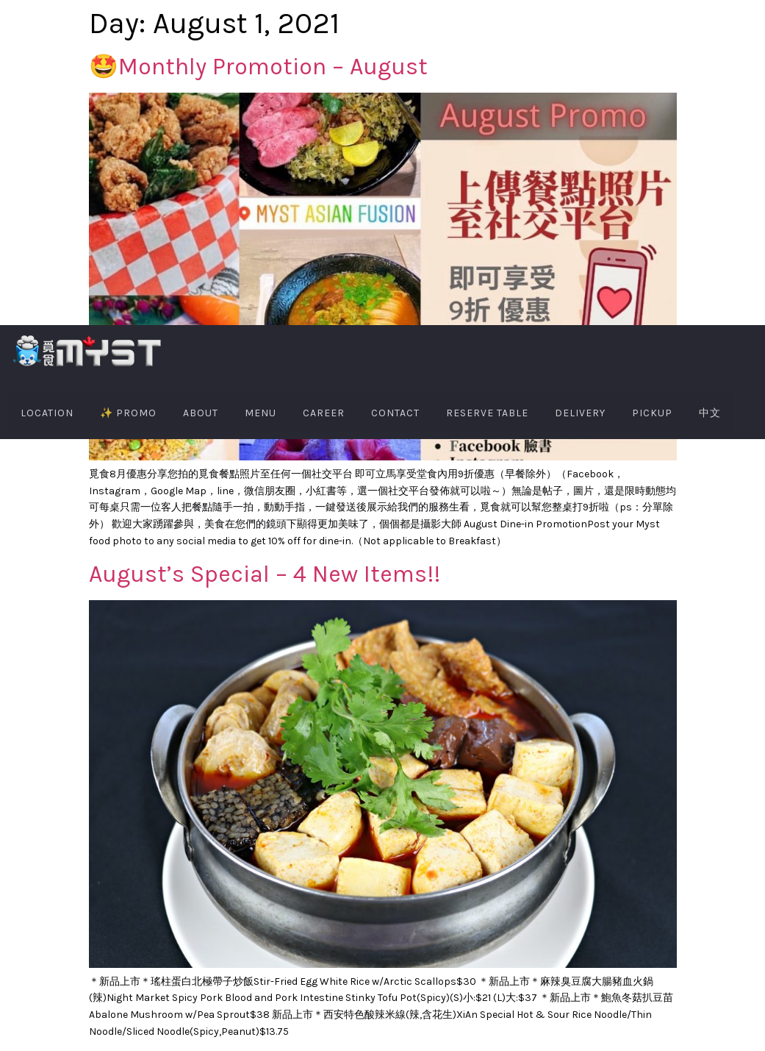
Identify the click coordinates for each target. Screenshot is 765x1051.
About (200, 413)
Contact (395, 413)
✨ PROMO (128, 413)
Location (47, 413)
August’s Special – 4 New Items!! (264, 574)
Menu (260, 413)
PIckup (652, 413)
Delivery (580, 413)
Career (324, 413)
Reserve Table (487, 413)
